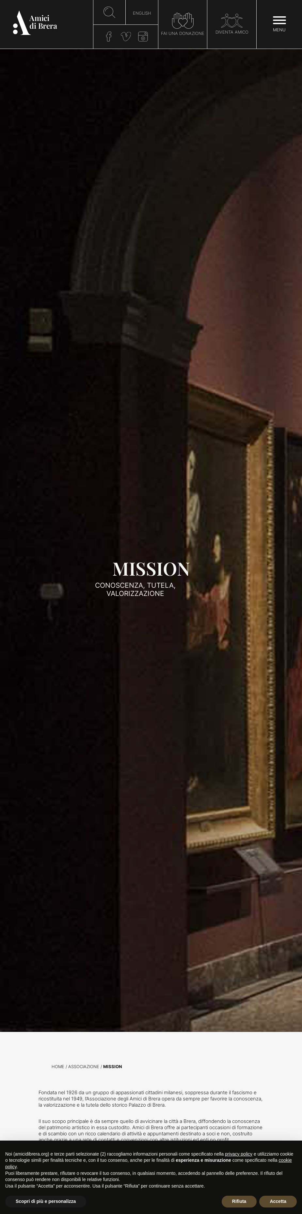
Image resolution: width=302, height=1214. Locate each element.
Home (58, 1066)
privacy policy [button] (238, 1154)
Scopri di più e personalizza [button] (46, 1201)
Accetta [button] (278, 1201)
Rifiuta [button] (239, 1201)
